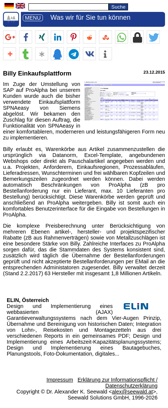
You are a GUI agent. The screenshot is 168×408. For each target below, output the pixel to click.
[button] (9, 37)
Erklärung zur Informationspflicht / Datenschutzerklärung (118, 383)
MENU (33, 18)
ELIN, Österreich (28, 300)
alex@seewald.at (132, 392)
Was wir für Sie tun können (90, 17)
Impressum (59, 380)
